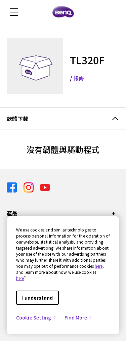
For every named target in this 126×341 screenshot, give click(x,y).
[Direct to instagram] (29, 186)
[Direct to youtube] (45, 186)
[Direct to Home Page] (63, 12)
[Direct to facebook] (12, 186)
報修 (78, 78)
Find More (79, 317)
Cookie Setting (36, 317)
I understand (37, 297)
